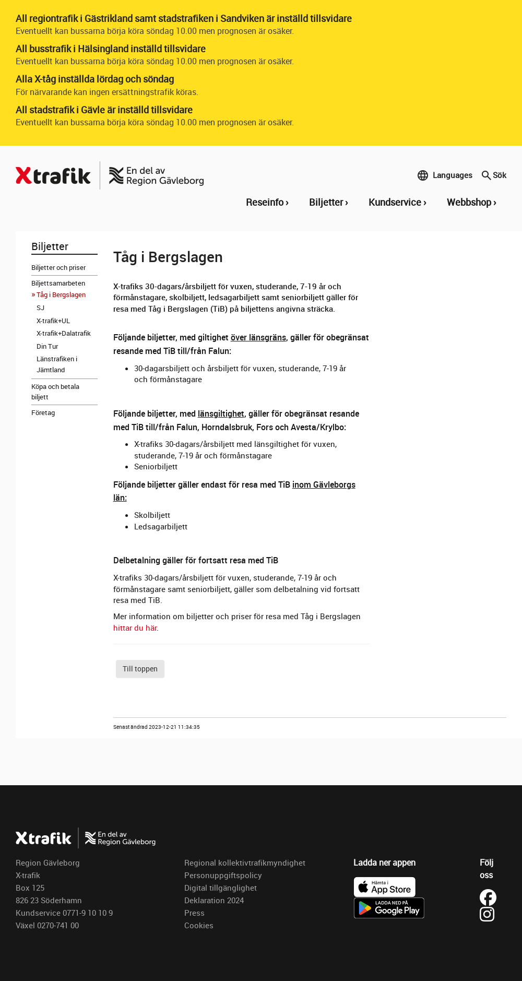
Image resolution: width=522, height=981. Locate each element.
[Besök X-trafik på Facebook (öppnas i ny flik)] (490, 896)
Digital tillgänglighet (220, 887)
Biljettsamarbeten (58, 283)
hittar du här (135, 627)
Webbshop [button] (469, 202)
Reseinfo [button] (264, 202)
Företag (43, 412)
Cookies (198, 925)
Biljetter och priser (58, 267)
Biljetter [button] (326, 202)
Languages (445, 175)
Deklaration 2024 (214, 900)
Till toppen (140, 668)
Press (194, 912)
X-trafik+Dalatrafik (64, 333)
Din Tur (47, 346)
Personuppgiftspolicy (223, 875)
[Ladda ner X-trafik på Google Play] (388, 907)
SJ (40, 307)
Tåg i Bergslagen (61, 294)
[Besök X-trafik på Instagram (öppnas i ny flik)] (487, 913)
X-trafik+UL (53, 320)
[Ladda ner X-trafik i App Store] (384, 886)
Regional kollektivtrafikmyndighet (244, 862)
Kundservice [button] (395, 202)
